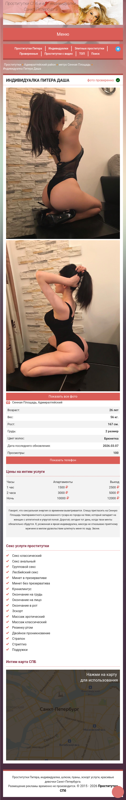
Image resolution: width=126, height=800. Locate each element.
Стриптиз (19, 644)
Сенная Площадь (24, 402)
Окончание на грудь (27, 594)
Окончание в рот (24, 605)
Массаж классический (29, 622)
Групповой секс (24, 567)
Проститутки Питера (28, 48)
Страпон (18, 639)
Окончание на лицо (27, 600)
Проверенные (28, 53)
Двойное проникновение (31, 633)
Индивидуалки (58, 48)
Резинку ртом (22, 627)
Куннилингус (22, 589)
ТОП (82, 53)
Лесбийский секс (25, 572)
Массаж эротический (28, 617)
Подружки (20, 650)
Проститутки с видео (59, 53)
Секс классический (27, 556)
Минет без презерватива (31, 583)
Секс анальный (23, 561)
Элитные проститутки (89, 48)
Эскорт (17, 611)
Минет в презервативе (29, 578)
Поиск (95, 53)
